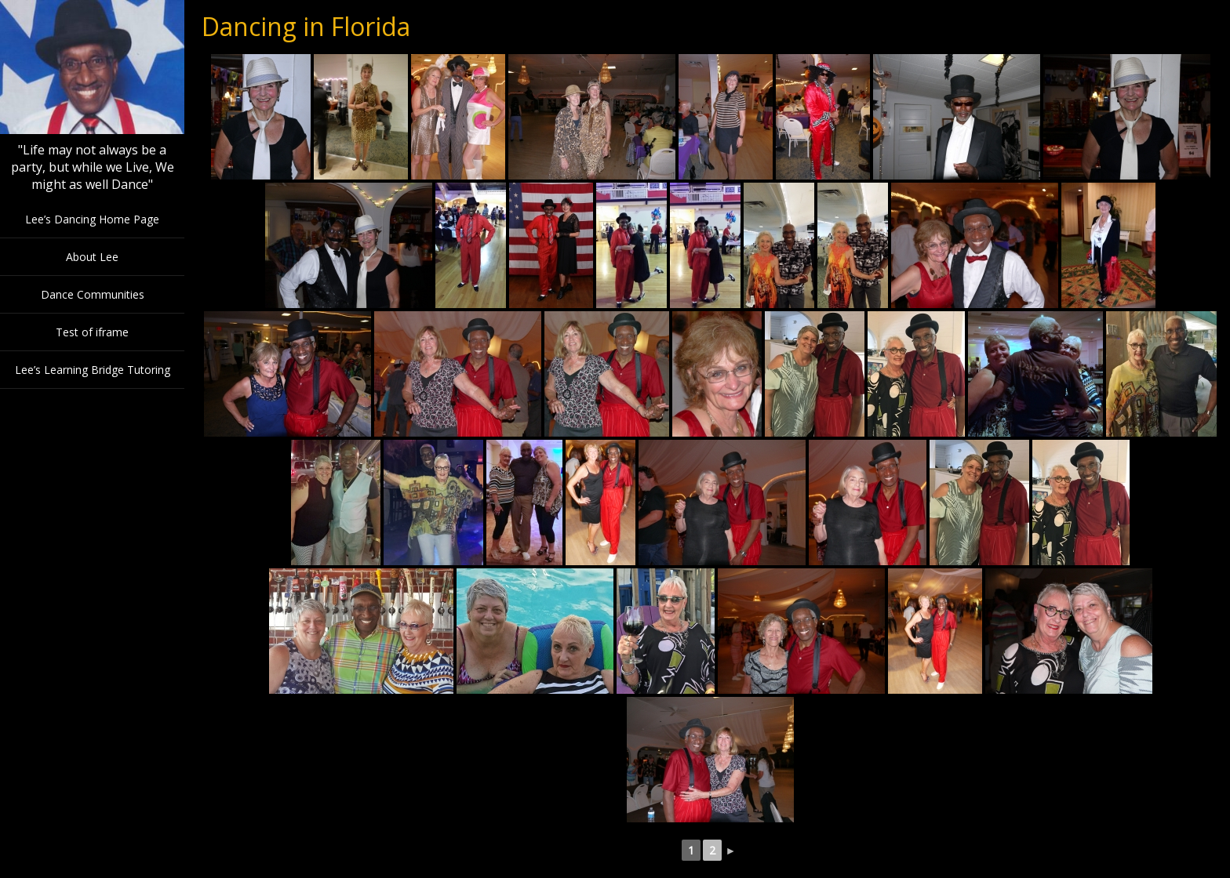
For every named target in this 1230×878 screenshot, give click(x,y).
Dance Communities (92, 294)
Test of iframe (92, 332)
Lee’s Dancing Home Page (92, 219)
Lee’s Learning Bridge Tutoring (92, 369)
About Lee (92, 256)
